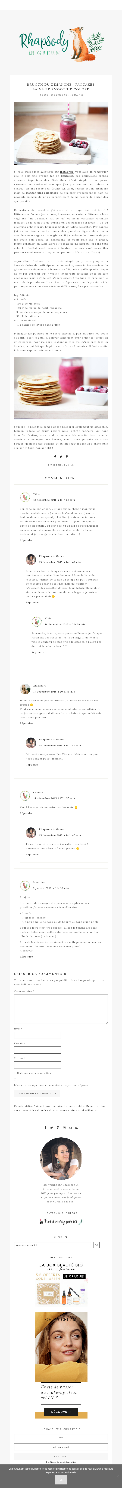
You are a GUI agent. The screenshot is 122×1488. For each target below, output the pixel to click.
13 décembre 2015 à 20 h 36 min (54, 691)
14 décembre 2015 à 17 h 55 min (54, 798)
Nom (18, 1028)
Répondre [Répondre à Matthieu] (26, 956)
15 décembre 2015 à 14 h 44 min (60, 745)
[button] (61, 5)
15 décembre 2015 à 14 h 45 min (60, 835)
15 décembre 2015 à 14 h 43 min (60, 562)
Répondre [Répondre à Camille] (26, 813)
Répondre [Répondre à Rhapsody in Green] (32, 602)
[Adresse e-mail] (61, 1447)
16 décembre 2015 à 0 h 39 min (65, 624)
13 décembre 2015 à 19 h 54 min (54, 499)
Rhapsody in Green (63, 42)
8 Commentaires (72, 95)
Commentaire (24, 991)
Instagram (67, 171)
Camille (38, 792)
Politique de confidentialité (61, 1462)
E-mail (19, 1043)
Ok (61, 1479)
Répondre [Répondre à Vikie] (26, 540)
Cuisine (69, 465)
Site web (20, 1058)
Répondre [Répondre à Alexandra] (26, 723)
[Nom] (61, 1437)
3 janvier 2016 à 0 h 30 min (51, 888)
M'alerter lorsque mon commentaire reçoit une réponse (51, 1085)
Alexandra (39, 685)
